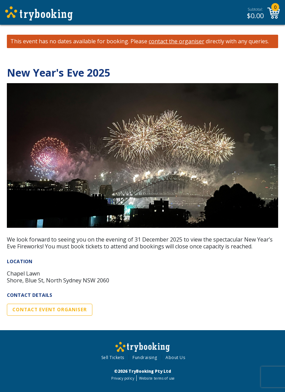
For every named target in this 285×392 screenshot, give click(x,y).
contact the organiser (176, 41)
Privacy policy (122, 378)
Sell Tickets (112, 357)
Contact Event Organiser (49, 309)
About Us (175, 357)
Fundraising (145, 357)
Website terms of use (156, 378)
